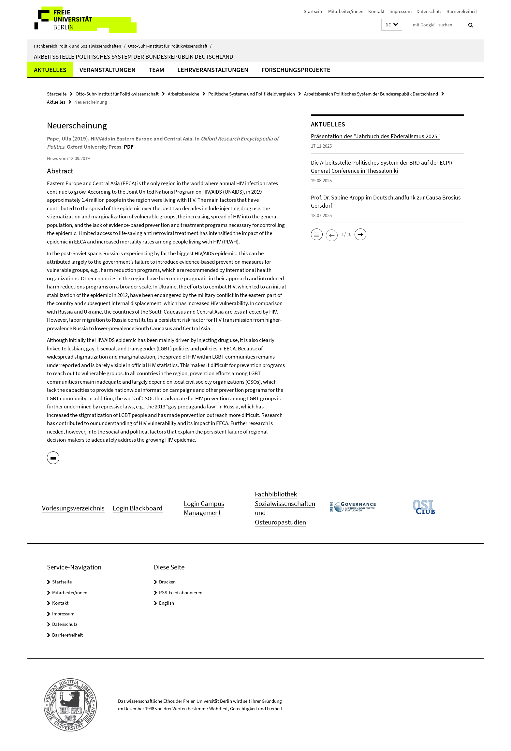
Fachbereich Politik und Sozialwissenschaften (79, 46)
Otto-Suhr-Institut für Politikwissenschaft (170, 46)
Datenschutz (429, 11)
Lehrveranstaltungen (212, 70)
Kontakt (376, 11)
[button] (391, 25)
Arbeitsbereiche (183, 94)
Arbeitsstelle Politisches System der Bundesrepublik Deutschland (133, 56)
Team (156, 70)
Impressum (400, 11)
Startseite (313, 11)
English (166, 603)
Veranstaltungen (108, 70)
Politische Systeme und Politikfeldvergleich (251, 94)
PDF (129, 146)
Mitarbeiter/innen (345, 11)
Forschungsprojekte (295, 70)
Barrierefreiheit (461, 11)
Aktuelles (50, 70)
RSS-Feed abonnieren (180, 592)
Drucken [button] (167, 582)
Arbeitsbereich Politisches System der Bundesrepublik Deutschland (371, 94)
